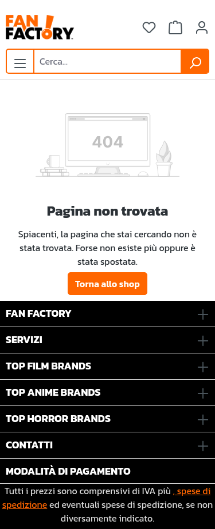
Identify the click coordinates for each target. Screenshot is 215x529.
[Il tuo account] (201, 27)
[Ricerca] (195, 61)
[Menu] (20, 60)
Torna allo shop (107, 284)
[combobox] (107, 61)
